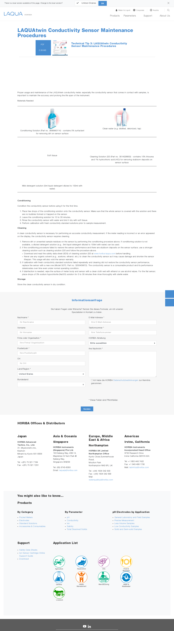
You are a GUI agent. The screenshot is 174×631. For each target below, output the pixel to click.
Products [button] (115, 16)
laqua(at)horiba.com (68, 471)
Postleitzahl (23, 349)
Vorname (21, 328)
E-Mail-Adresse (96, 318)
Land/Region (24, 369)
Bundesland (22, 380)
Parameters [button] (130, 16)
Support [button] (148, 16)
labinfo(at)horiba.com (139, 468)
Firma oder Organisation (29, 338)
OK (102, 3)
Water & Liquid (123, 10)
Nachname (23, 318)
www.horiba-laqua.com (104, 254)
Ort (18, 359)
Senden (87, 409)
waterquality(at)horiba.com (101, 480)
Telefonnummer (96, 328)
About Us (165, 16)
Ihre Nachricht (96, 349)
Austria (156, 10)
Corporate (140, 10)
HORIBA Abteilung (97, 338)
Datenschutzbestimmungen (125, 380)
